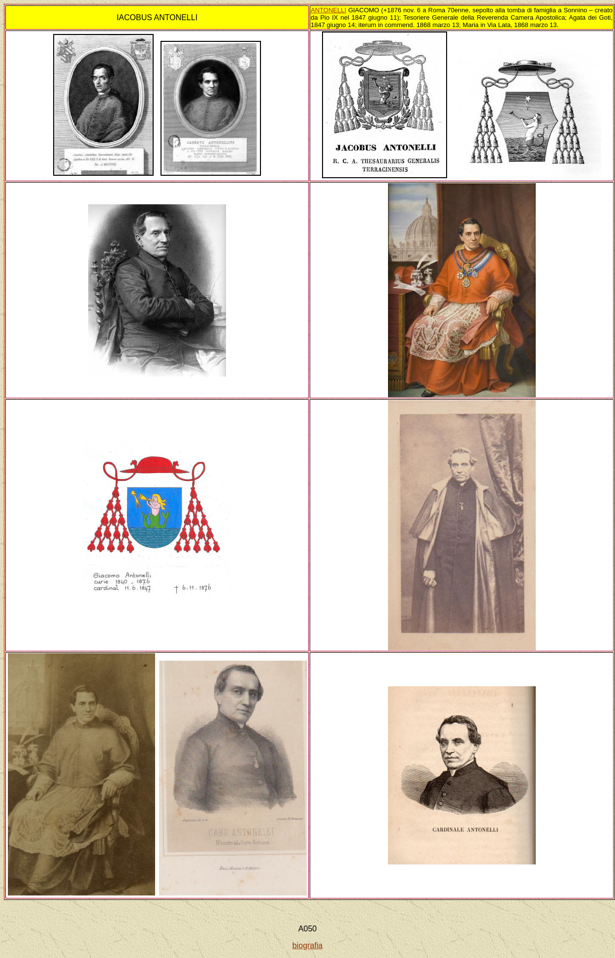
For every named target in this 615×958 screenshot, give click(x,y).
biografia (307, 945)
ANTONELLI (328, 10)
